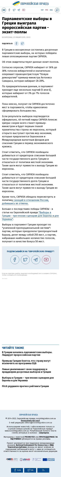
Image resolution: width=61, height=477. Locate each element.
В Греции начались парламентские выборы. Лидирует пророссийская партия (27, 353)
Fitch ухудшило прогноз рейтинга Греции (25, 386)
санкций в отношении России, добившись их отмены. (25, 202)
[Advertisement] (30, 310)
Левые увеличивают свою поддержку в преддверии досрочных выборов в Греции (26, 370)
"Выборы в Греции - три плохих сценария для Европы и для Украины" (30, 216)
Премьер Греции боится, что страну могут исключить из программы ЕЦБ (26, 362)
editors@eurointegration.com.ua (38, 423)
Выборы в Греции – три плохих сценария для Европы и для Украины (28, 379)
